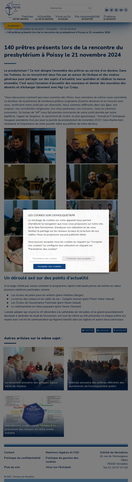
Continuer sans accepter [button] (79, 258)
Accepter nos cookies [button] (49, 266)
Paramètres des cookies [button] (45, 258)
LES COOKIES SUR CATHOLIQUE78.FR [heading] (51, 215)
